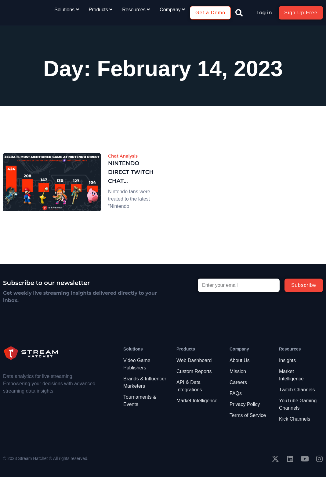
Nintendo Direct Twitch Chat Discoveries (131, 172)
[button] (239, 13)
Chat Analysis (123, 156)
